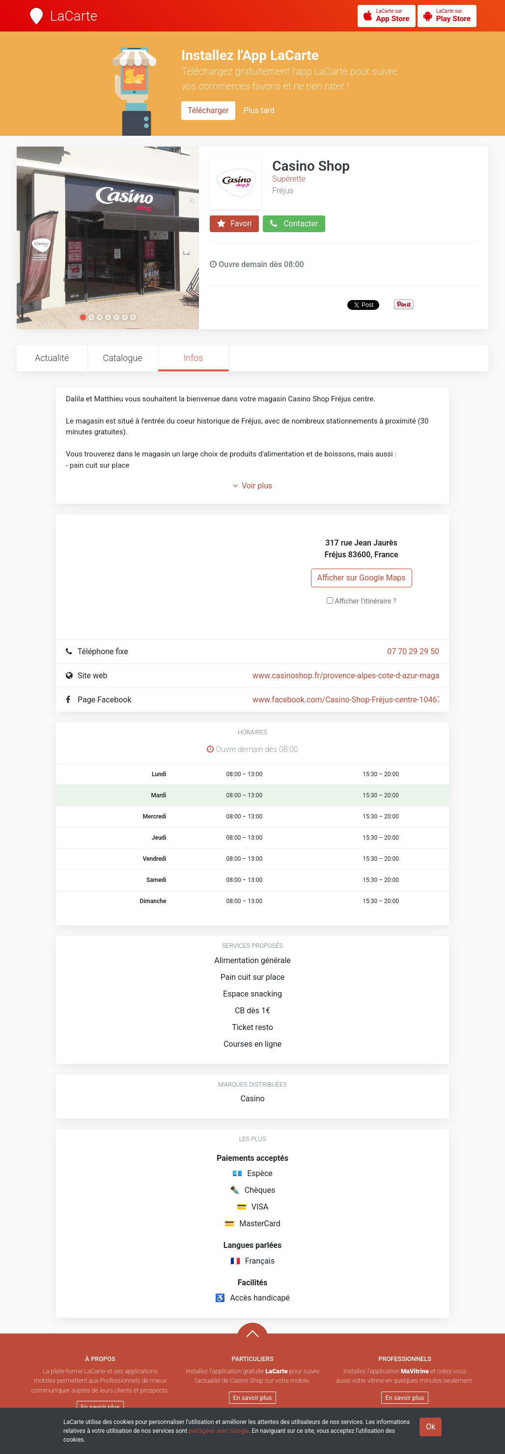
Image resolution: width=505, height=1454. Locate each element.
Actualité (52, 358)
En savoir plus (100, 1407)
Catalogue (122, 358)
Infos (193, 358)
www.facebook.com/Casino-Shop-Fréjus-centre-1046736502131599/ (372, 699)
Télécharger (208, 110)
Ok (430, 1426)
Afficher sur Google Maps (361, 577)
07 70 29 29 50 (413, 651)
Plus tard (259, 110)
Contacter (294, 224)
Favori (234, 224)
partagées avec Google (219, 1430)
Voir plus (252, 485)
